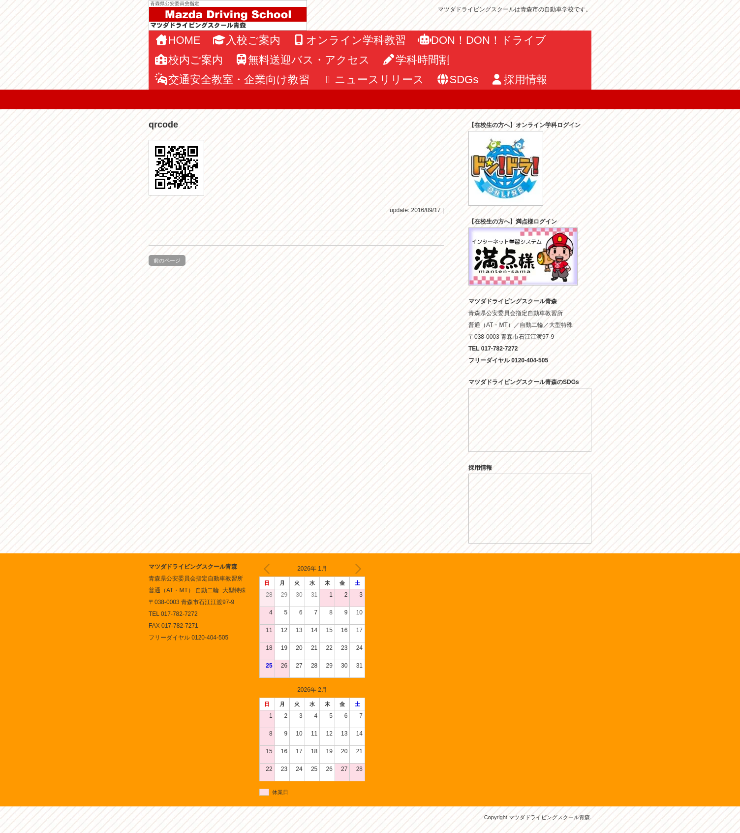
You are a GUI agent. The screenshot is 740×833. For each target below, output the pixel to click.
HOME (177, 40)
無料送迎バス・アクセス (302, 60)
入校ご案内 (247, 40)
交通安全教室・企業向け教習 (231, 79)
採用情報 (518, 79)
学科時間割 (416, 60)
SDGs (457, 79)
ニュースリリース (373, 79)
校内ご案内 (188, 60)
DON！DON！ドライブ (482, 40)
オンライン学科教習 (349, 40)
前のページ (167, 260)
